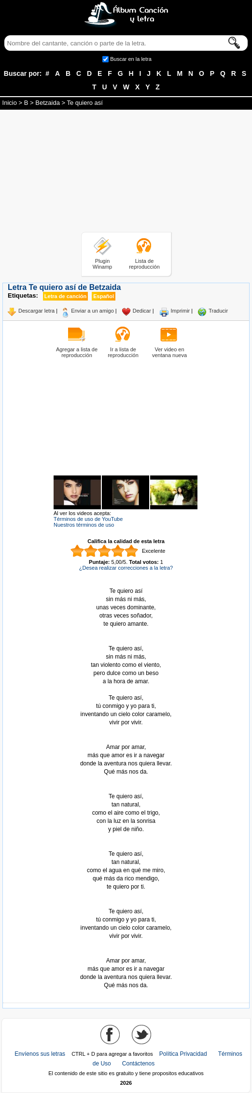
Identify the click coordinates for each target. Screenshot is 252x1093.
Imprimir (180, 311)
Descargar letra (36, 311)
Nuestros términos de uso (84, 525)
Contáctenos (138, 1063)
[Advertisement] (126, 172)
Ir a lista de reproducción (123, 352)
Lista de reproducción (144, 264)
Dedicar (142, 311)
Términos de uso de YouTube (88, 519)
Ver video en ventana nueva (169, 352)
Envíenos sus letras (39, 1053)
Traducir (218, 311)
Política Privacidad (183, 1053)
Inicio (9, 102)
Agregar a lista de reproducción (77, 352)
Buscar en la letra (131, 59)
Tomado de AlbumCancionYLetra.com (126, 952)
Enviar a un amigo (92, 311)
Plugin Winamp (102, 264)
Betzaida (47, 102)
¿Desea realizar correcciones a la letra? (126, 568)
